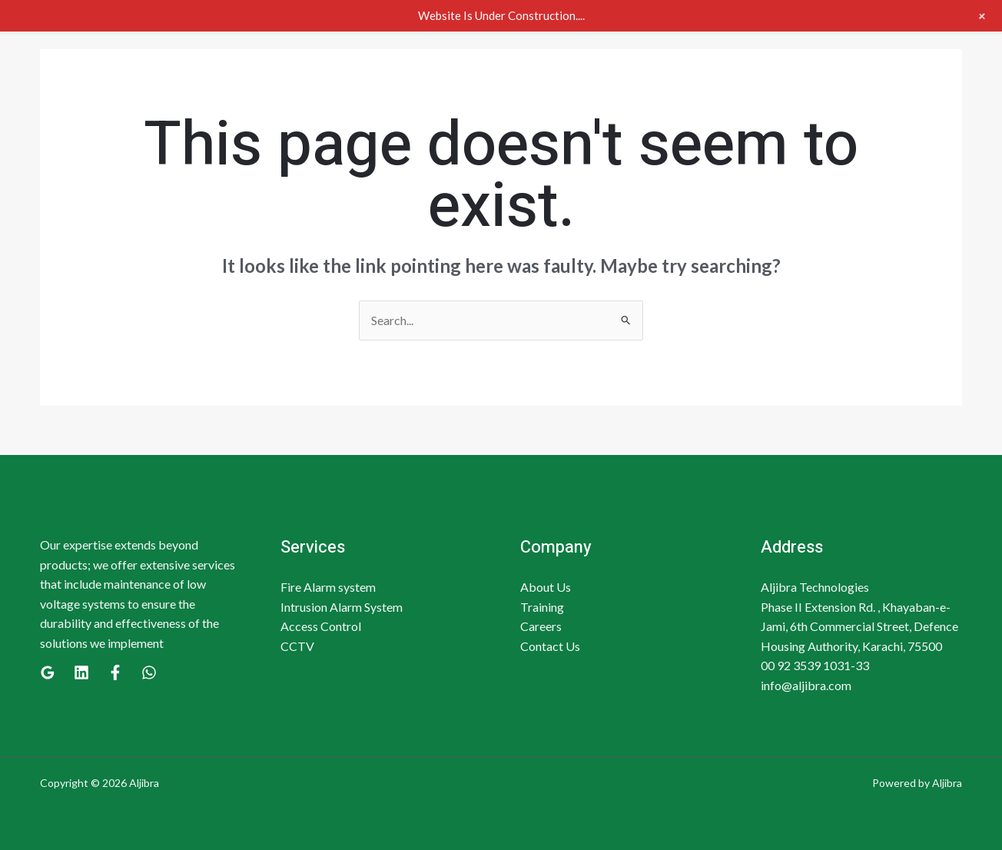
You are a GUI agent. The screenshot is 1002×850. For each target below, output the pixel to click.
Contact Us (550, 646)
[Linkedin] (81, 672)
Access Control (320, 626)
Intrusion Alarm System (341, 606)
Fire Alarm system (328, 586)
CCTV (297, 646)
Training (542, 606)
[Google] (47, 672)
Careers (541, 626)
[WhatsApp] (149, 672)
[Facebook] (115, 672)
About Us (545, 586)
